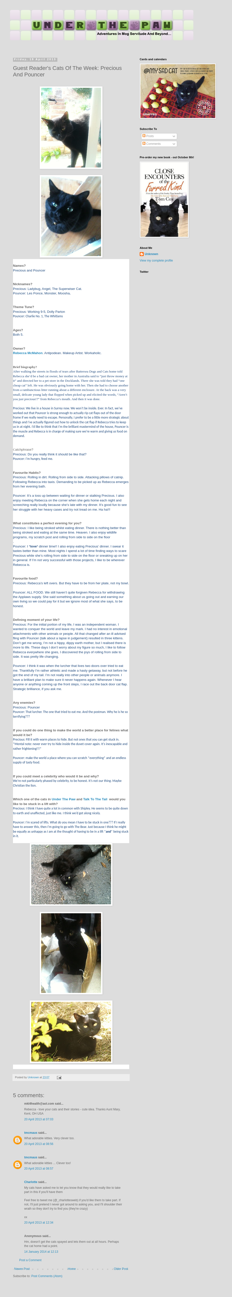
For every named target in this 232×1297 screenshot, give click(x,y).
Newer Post (22, 1269)
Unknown (151, 254)
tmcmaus (30, 1133)
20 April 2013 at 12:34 (38, 1222)
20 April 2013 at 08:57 (38, 1168)
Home (72, 1269)
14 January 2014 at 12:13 (41, 1251)
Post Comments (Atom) (46, 1276)
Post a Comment (30, 1260)
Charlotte (30, 1182)
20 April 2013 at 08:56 (38, 1144)
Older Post (121, 1269)
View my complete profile (156, 260)
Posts (148, 136)
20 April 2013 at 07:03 (38, 1119)
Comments (151, 144)
